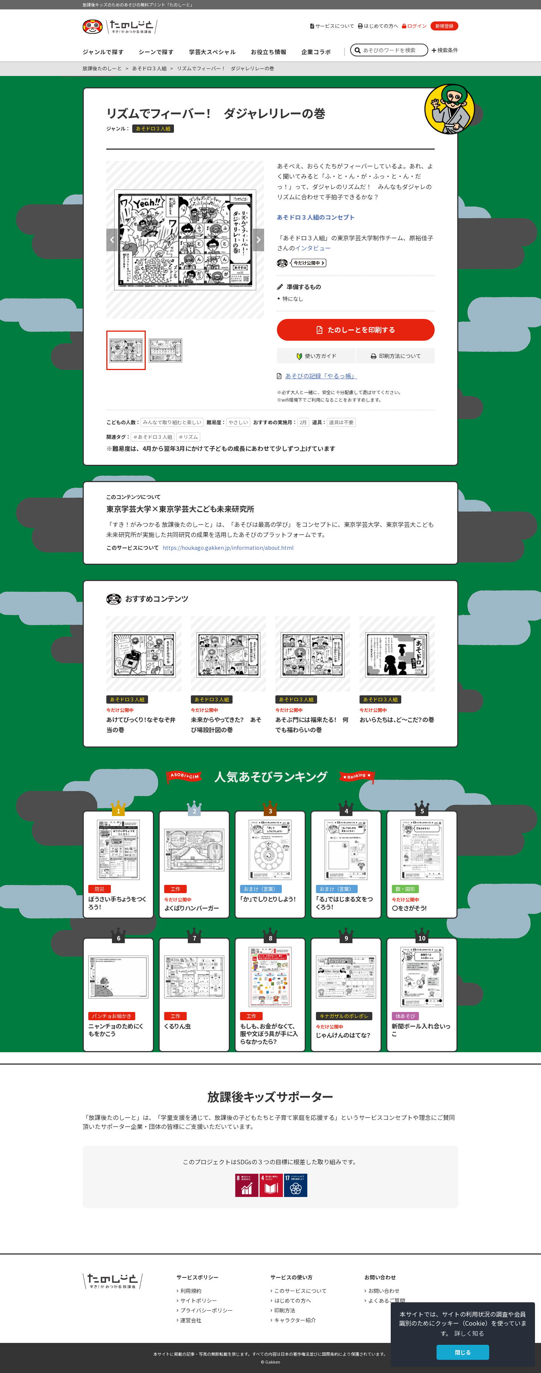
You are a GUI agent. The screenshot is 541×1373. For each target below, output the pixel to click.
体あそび (405, 1016)
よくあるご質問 (386, 1300)
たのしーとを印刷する (360, 329)
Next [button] (258, 240)
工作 (175, 888)
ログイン (414, 25)
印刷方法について (400, 356)
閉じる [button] (463, 1352)
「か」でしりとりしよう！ (268, 898)
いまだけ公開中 (301, 263)
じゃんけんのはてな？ (343, 1034)
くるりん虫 (177, 1025)
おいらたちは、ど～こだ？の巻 (397, 719)
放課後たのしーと (102, 68)
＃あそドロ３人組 (152, 436)
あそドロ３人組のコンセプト (316, 217)
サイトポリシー (198, 1300)
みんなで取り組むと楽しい (172, 422)
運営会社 (190, 1320)
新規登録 (444, 26)
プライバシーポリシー (206, 1310)
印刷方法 (284, 1310)
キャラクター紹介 (295, 1320)
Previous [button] (112, 240)
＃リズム (188, 436)
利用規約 (190, 1290)
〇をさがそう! (409, 907)
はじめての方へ (378, 25)
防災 (99, 888)
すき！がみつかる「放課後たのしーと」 (120, 27)
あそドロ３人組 (149, 68)
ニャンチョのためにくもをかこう (116, 1029)
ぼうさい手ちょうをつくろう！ (117, 902)
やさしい (238, 422)
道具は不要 (341, 422)
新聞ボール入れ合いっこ (421, 1029)
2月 (303, 422)
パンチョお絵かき (111, 1016)
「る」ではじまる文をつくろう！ (344, 902)
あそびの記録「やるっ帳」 (321, 375)
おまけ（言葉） (261, 888)
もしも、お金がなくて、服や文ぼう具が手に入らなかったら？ (269, 1033)
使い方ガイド (321, 356)
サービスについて (332, 25)
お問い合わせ (384, 1290)
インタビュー (313, 247)
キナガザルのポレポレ (344, 1016)
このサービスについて (300, 1290)
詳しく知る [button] (469, 1333)
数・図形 (405, 888)
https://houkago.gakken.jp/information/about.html (228, 547)
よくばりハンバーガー (191, 907)
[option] (185, 240)
